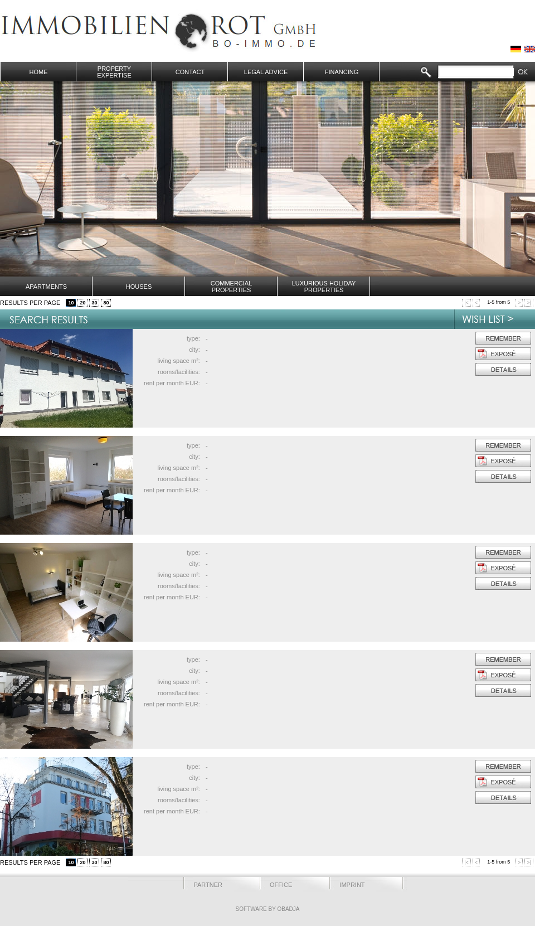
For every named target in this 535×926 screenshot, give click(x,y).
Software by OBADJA (267, 909)
